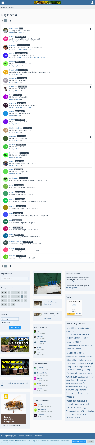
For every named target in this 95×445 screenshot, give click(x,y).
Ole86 (39, 347)
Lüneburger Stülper (83, 369)
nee (10, 220)
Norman (12, 120)
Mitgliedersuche (6, 273)
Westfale (40, 378)
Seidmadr (41, 415)
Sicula (86, 393)
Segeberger (80, 389)
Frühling (81, 356)
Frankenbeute (71, 357)
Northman (12, 45)
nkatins (11, 161)
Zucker (91, 411)
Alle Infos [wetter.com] (79, 314)
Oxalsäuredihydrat (86, 377)
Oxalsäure (71, 376)
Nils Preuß (13, 78)
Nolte (11, 169)
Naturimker (13, 86)
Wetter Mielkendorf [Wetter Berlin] (74, 301)
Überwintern (80, 414)
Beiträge (11, 33)
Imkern (69, 363)
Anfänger (70, 331)
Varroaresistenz (73, 411)
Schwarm (70, 390)
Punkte (20, 33)
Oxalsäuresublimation (76, 380)
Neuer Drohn (13, 28)
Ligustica (70, 369)
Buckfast (70, 348)
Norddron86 (13, 70)
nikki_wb (12, 199)
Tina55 (39, 383)
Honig (76, 360)
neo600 (12, 62)
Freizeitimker (41, 342)
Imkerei (88, 360)
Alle (13, 305)
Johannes (40, 336)
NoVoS (11, 185)
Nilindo (11, 234)
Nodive (11, 111)
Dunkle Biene (75, 353)
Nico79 (11, 53)
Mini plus (87, 373)
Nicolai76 (12, 145)
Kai (38, 331)
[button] (2, 2)
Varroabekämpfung (76, 407)
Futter (89, 356)
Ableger (74, 328)
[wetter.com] (71, 314)
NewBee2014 (14, 153)
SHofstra (40, 368)
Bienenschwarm (73, 345)
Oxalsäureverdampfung (76, 386)
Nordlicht (12, 206)
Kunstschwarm (79, 363)
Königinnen (71, 366)
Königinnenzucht (84, 366)
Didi (38, 352)
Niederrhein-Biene (15, 128)
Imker (81, 360)
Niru (10, 95)
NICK (11, 227)
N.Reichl (12, 249)
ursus (40, 404)
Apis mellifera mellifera (77, 334)
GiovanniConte (42, 373)
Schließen (90, 442)
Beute (87, 338)
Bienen (76, 342)
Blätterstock (86, 345)
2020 (68, 328)
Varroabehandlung (76, 400)
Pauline (39, 389)
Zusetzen (70, 414)
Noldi (11, 213)
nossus (11, 192)
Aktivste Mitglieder (40, 327)
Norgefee (12, 136)
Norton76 (12, 103)
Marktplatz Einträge (22, 57)
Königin (90, 363)
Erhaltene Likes (21, 41)
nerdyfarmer (13, 178)
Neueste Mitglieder (40, 364)
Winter (84, 410)
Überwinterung (73, 417)
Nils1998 (12, 256)
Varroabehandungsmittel (77, 404)
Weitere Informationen (79, 442)
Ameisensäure (84, 328)
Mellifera (70, 373)
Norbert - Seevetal (16, 242)
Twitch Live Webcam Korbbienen (50, 303)
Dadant (78, 348)
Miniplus (78, 373)
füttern (69, 360)
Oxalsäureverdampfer (76, 383)
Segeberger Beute (75, 393)
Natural (11, 37)
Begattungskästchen (75, 338)
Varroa (70, 396)
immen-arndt (42, 409)
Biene (68, 342)
